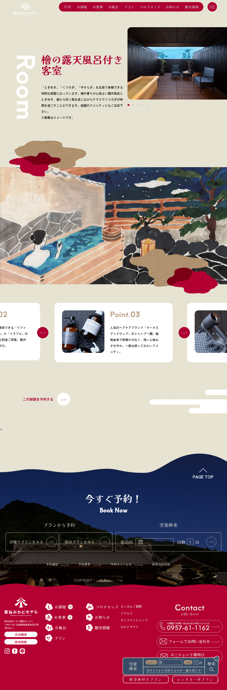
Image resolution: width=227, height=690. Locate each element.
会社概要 (21, 634)
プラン (129, 6)
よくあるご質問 (131, 606)
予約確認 (57, 564)
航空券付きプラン (145, 679)
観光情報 (192, 6)
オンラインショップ (134, 620)
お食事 (98, 6)
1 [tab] (128, 105)
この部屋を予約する (46, 399)
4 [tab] (143, 105)
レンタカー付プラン (195, 679)
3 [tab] (138, 105)
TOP (67, 6)
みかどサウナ (129, 626)
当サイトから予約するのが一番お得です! (174, 671)
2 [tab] (133, 105)
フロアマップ (150, 6)
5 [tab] (147, 105)
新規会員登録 (166, 564)
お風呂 (113, 6)
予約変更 (89, 564)
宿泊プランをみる (87, 542)
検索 (211, 666)
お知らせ (172, 6)
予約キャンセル (127, 564)
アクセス (126, 613)
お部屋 (82, 6)
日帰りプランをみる (33, 542)
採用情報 (21, 642)
